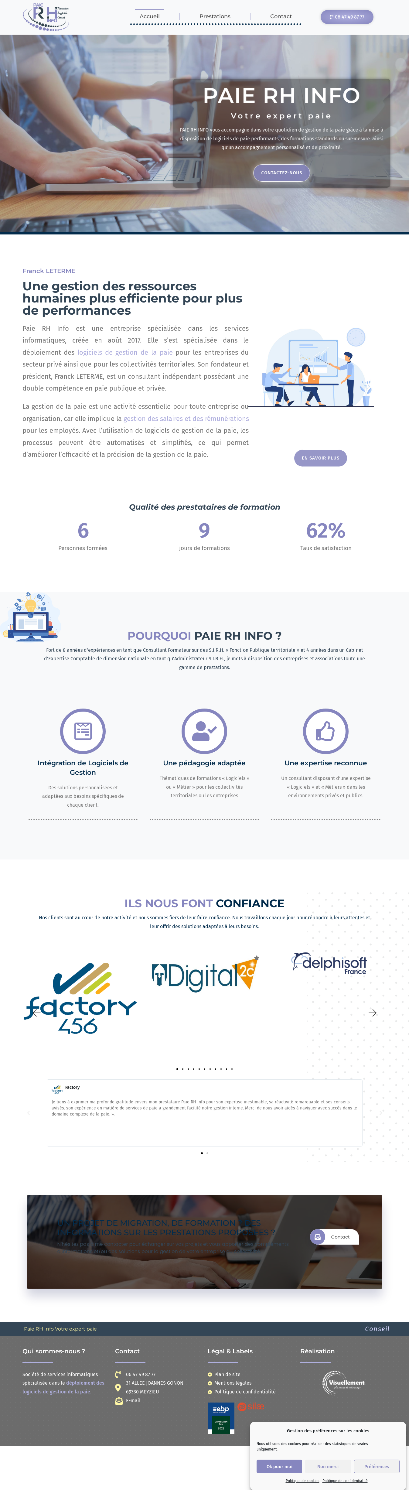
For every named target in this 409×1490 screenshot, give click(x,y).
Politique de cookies (302, 1481)
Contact (281, 16)
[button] (36, 1013)
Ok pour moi (279, 1466)
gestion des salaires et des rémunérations (186, 419)
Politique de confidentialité (345, 1481)
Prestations (214, 16)
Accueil (150, 16)
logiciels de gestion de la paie (125, 352)
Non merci (328, 1466)
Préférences (376, 1466)
